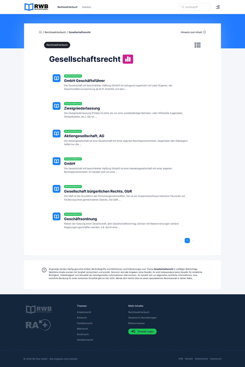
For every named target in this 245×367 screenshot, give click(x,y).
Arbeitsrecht (84, 312)
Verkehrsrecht (85, 339)
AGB (180, 358)
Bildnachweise (136, 323)
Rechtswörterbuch (57, 45)
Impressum (216, 358)
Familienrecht (84, 323)
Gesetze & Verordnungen (142, 317)
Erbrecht (82, 317)
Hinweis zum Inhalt (193, 32)
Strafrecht (83, 334)
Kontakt (189, 358)
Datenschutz (201, 358)
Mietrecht (82, 328)
